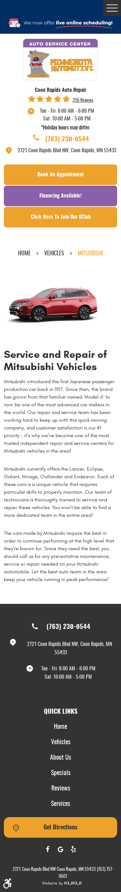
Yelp (73, 849)
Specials (60, 773)
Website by (61, 883)
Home (24, 254)
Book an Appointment (60, 174)
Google (60, 849)
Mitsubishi (90, 254)
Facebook (47, 849)
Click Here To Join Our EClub (61, 217)
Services (60, 804)
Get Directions (60, 828)
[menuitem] (60, 727)
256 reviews (83, 100)
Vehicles (54, 254)
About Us (60, 758)
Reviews (60, 788)
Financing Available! (60, 196)
